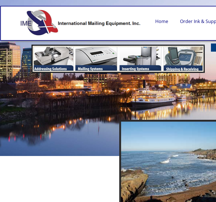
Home (161, 21)
